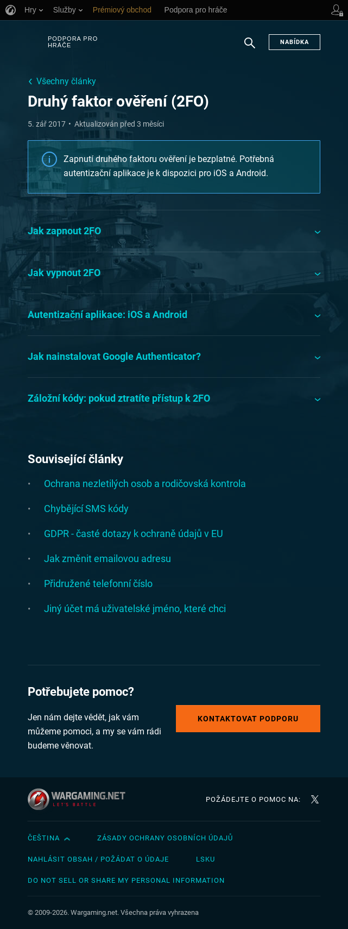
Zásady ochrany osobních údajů (165, 838)
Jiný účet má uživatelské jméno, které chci (135, 608)
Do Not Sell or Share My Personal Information (126, 880)
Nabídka (294, 42)
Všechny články (66, 81)
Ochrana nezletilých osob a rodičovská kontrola (145, 483)
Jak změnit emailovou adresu (107, 558)
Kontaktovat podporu (248, 718)
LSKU (205, 859)
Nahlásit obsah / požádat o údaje (98, 859)
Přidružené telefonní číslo (98, 583)
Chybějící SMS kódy (86, 508)
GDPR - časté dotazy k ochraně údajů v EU (133, 533)
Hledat (250, 48)
